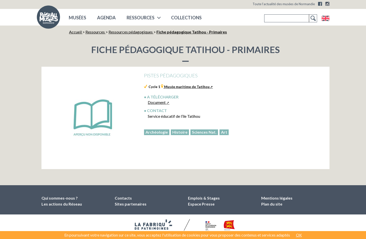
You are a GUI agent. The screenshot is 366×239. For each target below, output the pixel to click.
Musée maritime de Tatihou (186, 87)
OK (299, 235)
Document (157, 102)
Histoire (179, 132)
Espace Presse (201, 204)
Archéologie (157, 132)
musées (77, 17)
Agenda (106, 17)
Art (224, 132)
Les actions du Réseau (61, 204)
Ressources (140, 17)
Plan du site (271, 204)
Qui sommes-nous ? (59, 198)
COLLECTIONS (186, 17)
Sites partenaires (130, 204)
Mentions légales (277, 198)
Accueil (75, 32)
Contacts (123, 198)
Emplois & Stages (204, 198)
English (325, 18)
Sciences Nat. (204, 132)
